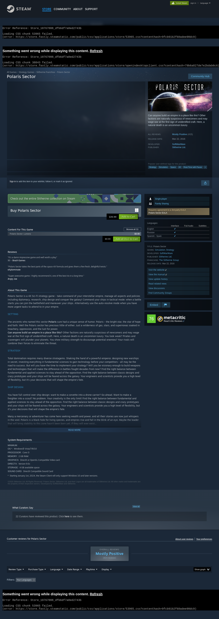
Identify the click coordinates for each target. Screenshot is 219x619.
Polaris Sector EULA (158, 217)
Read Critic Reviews (173, 325)
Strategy (152, 171)
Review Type (15, 573)
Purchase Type (35, 573)
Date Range (73, 573)
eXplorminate (14, 273)
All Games (12, 76)
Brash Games (18, 264)
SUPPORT (91, 9)
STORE (46, 9)
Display (105, 573)
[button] (178, 215)
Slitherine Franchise (45, 76)
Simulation (163, 171)
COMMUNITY (62, 9)
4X (180, 171)
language (204, 3)
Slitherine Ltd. (179, 151)
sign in (193, 3)
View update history (158, 283)
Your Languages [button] (24, 584)
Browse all (132, 233)
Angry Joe (12, 283)
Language (55, 573)
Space (173, 171)
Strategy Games (26, 76)
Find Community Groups (160, 297)
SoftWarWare (178, 148)
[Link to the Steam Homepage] (22, 11)
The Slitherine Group (169, 264)
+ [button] (205, 171)
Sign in (13, 185)
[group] (109, 584)
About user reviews (184, 543)
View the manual (158, 278)
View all (136, 511)
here (67, 520)
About (78, 9)
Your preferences (204, 543)
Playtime (90, 573)
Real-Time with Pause (193, 171)
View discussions (157, 292)
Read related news (157, 287)
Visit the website (158, 274)
